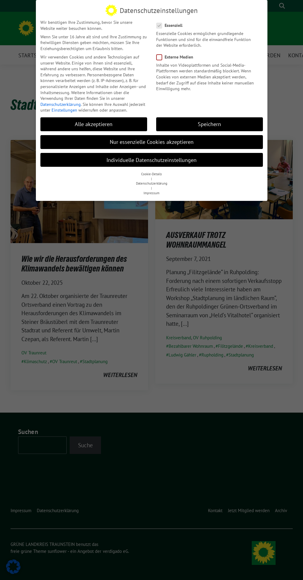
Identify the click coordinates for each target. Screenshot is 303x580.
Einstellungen (64, 106)
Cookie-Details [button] (151, 171)
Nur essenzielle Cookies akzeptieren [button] (152, 138)
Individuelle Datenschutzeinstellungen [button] (151, 156)
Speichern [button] (209, 120)
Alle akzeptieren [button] (93, 120)
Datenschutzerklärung (60, 101)
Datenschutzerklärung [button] (151, 180)
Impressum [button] (151, 190)
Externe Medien (176, 54)
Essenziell (171, 22)
